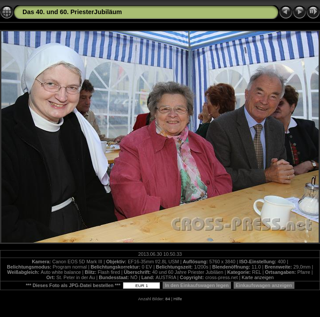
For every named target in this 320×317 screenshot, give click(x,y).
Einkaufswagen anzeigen (264, 285)
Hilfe (178, 298)
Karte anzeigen (258, 277)
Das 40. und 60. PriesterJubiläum (72, 11)
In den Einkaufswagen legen (197, 285)
